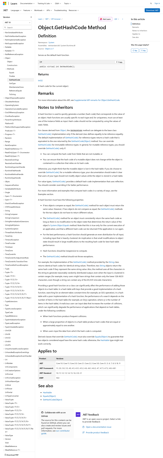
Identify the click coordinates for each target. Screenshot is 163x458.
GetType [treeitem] (12, 74)
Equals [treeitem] (11, 63)
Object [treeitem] (9, 53)
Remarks (135, 27)
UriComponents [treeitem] (11, 358)
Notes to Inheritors (139, 30)
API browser (56, 19)
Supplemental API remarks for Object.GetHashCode (97, 100)
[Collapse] (31, 17)
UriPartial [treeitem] (8, 383)
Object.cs (48, 48)
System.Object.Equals (59, 225)
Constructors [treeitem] (12, 56)
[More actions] (122, 19)
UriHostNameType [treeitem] (12, 372)
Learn (40, 19)
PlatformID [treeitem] (9, 114)
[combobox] (17, 22)
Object (63, 130)
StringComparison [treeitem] (12, 209)
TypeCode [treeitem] (9, 303)
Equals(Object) (101, 336)
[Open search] (151, 3)
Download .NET (152, 10)
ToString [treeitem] (12, 85)
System (51, 42)
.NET (47, 19)
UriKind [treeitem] (8, 376)
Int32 (40, 80)
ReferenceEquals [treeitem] (15, 82)
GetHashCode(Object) (81, 141)
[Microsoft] (4, 3)
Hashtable (104, 340)
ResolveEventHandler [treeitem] (13, 154)
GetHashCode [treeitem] (14, 71)
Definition (136, 24)
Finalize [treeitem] (12, 67)
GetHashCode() (44, 134)
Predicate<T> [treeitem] (10, 122)
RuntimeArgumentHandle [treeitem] (15, 158)
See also (135, 37)
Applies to (136, 34)
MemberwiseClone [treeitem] (16, 78)
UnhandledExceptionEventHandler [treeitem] (18, 347)
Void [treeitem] (7, 434)
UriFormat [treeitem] (9, 365)
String (111, 262)
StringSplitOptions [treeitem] (12, 216)
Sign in (157, 3)
